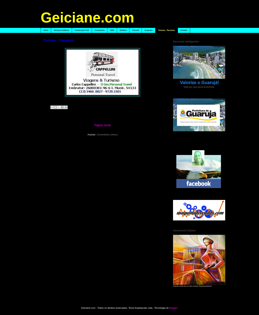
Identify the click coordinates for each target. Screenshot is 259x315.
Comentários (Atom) (107, 134)
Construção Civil (82, 30)
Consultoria (100, 30)
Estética (123, 30)
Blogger (173, 308)
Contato (184, 30)
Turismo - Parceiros (166, 30)
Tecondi (135, 30)
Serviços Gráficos (61, 30)
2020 (112, 30)
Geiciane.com (87, 18)
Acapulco (148, 30)
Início (46, 30)
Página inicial (102, 125)
